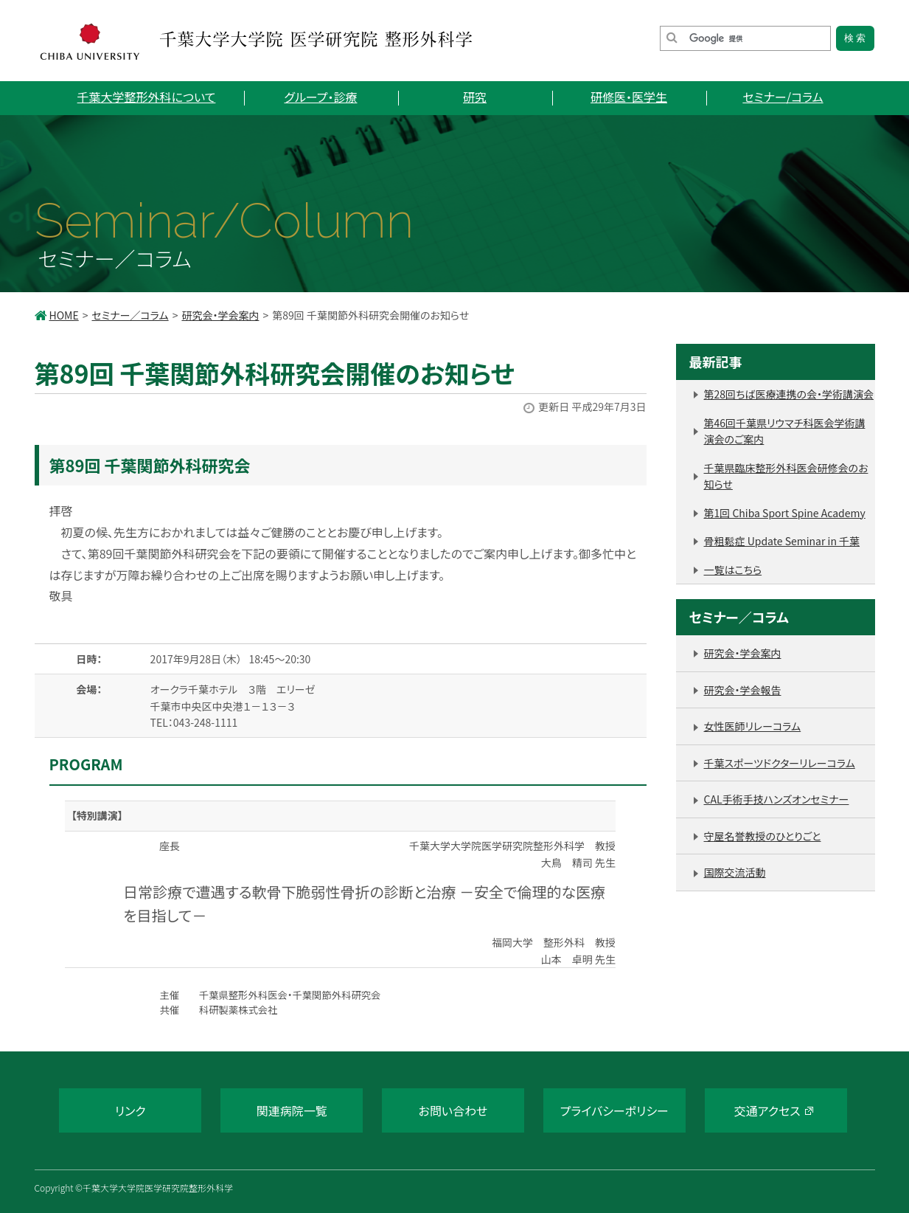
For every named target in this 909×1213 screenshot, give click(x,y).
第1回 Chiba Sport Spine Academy (785, 512)
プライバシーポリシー (614, 1110)
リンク (130, 1110)
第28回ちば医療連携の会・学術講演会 (789, 394)
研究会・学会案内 (220, 315)
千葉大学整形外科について (146, 97)
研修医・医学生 (629, 97)
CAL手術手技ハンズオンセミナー (776, 799)
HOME (64, 315)
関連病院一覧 (292, 1110)
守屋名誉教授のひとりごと (762, 836)
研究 (475, 97)
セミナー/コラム (782, 97)
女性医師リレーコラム (752, 726)
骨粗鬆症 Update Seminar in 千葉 (782, 540)
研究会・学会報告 (742, 689)
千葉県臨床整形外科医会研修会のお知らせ (786, 476)
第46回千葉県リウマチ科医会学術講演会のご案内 (785, 431)
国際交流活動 (735, 872)
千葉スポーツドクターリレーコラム (779, 763)
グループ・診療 (321, 97)
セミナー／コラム (129, 315)
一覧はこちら (733, 569)
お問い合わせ (453, 1110)
